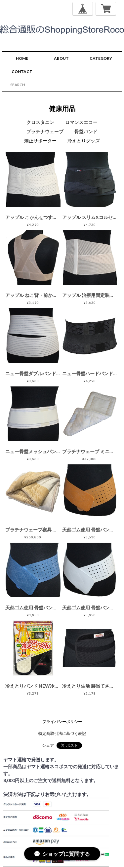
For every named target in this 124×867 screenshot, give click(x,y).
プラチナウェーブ (44, 131)
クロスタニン (40, 122)
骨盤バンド (86, 131)
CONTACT (22, 71)
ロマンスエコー (81, 122)
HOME (22, 58)
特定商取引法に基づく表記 (62, 733)
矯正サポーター (40, 140)
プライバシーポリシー (62, 721)
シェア (48, 745)
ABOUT (61, 58)
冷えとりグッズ (83, 140)
